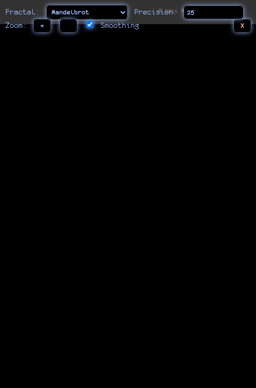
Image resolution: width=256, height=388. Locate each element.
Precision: (155, 12)
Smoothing (119, 25)
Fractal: (24, 12)
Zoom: (16, 25)
